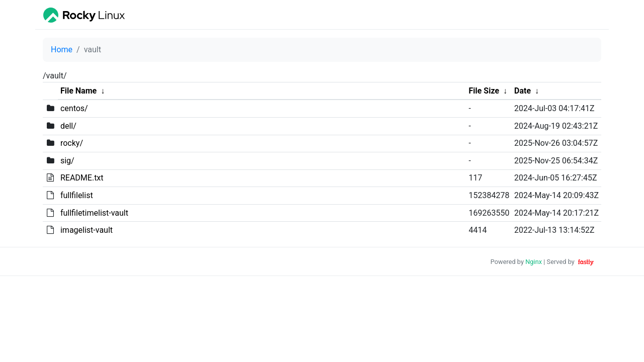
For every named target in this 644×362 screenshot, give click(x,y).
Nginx (533, 261)
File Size (483, 91)
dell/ (68, 126)
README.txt (82, 178)
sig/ (67, 160)
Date (522, 91)
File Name (78, 91)
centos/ (74, 108)
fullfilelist (76, 195)
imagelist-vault (86, 230)
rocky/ (71, 143)
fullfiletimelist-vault (94, 213)
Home (61, 49)
